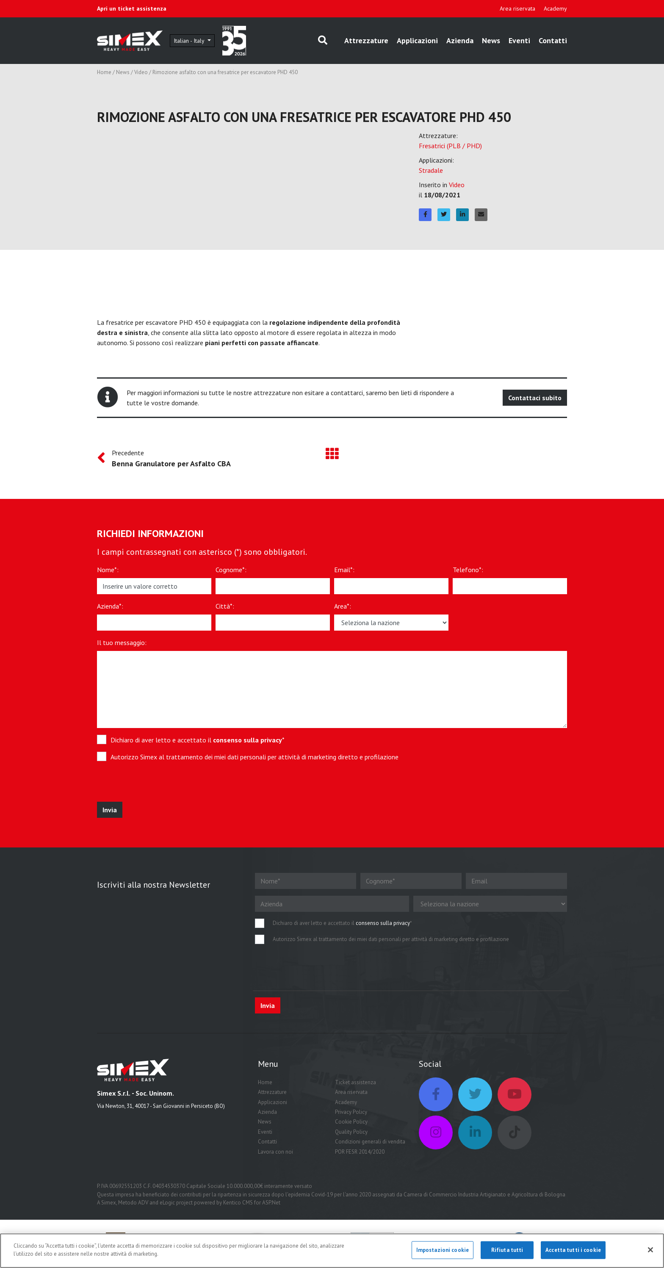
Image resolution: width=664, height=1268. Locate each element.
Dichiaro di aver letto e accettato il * (198, 741)
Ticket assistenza (355, 1084)
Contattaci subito (535, 399)
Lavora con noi (275, 1153)
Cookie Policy (351, 1123)
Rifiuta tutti (507, 1250)
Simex (108, 1204)
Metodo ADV (133, 1204)
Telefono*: (468, 571)
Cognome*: (231, 571)
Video (141, 74)
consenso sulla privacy (247, 741)
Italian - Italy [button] (197, 41)
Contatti (553, 41)
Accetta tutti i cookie (573, 1250)
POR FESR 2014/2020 (360, 1153)
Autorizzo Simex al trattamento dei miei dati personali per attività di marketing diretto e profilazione (254, 758)
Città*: (225, 608)
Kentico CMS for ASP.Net (251, 1204)
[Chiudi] (650, 1249)
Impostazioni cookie (442, 1250)
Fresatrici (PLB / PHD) (450, 147)
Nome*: (108, 571)
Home (104, 74)
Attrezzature (366, 41)
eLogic (167, 1204)
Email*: (344, 571)
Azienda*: (110, 608)
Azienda (459, 41)
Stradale (431, 172)
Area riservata (517, 8)
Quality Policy (351, 1133)
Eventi (519, 41)
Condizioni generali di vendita (370, 1143)
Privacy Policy (351, 1113)
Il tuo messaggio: (122, 644)
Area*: (342, 608)
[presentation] (159, 786)
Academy (555, 8)
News (491, 41)
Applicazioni (417, 41)
